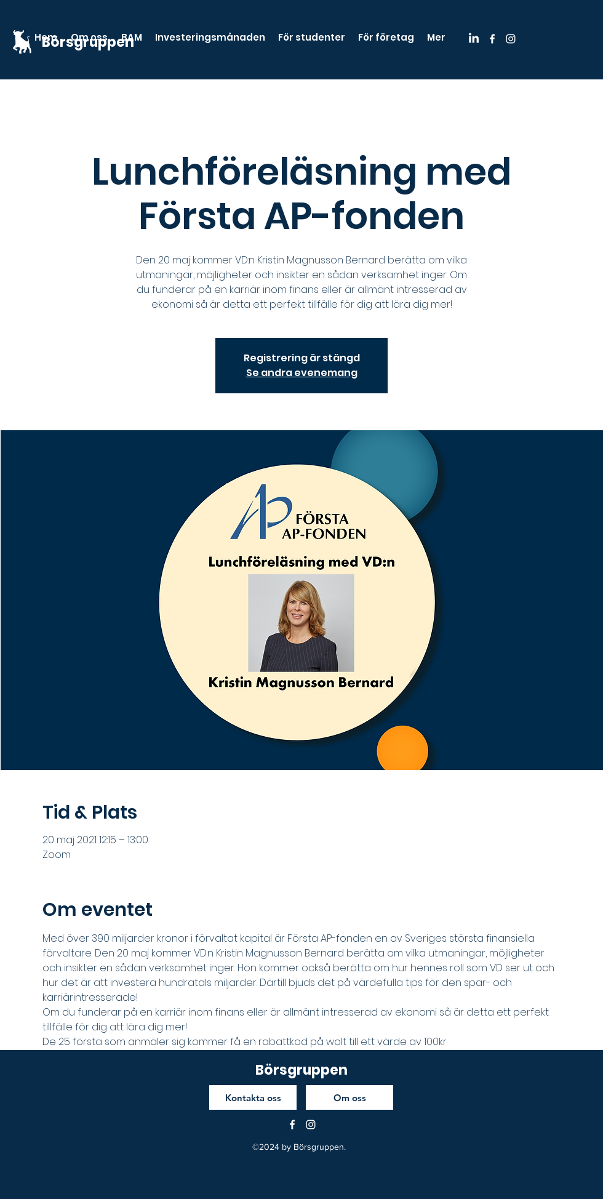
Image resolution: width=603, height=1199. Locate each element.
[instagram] (511, 39)
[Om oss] (349, 1097)
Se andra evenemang (301, 373)
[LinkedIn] (474, 39)
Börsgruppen (301, 1070)
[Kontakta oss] (253, 1097)
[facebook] (492, 39)
